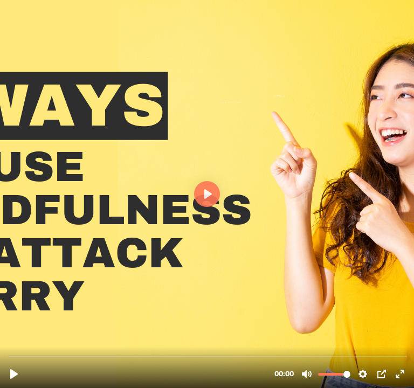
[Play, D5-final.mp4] (14, 374)
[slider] (208, 356)
